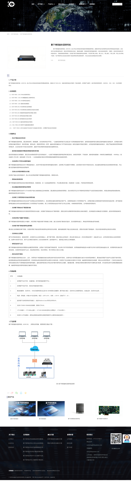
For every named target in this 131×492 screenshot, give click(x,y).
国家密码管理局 (18, 470)
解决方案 (61, 4)
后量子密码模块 (14, 418)
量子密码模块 (42, 418)
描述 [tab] (8, 75)
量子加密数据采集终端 (74, 418)
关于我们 (41, 4)
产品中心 (51, 4)
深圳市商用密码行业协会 (38, 470)
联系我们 (92, 4)
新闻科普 (82, 4)
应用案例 (72, 4)
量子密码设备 (14, 34)
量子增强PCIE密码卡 (102, 418)
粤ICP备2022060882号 (38, 477)
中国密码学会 (27, 470)
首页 (33, 4)
